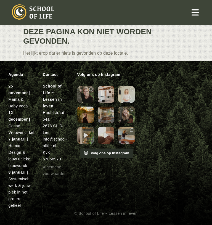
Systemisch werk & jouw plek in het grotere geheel (20, 192)
